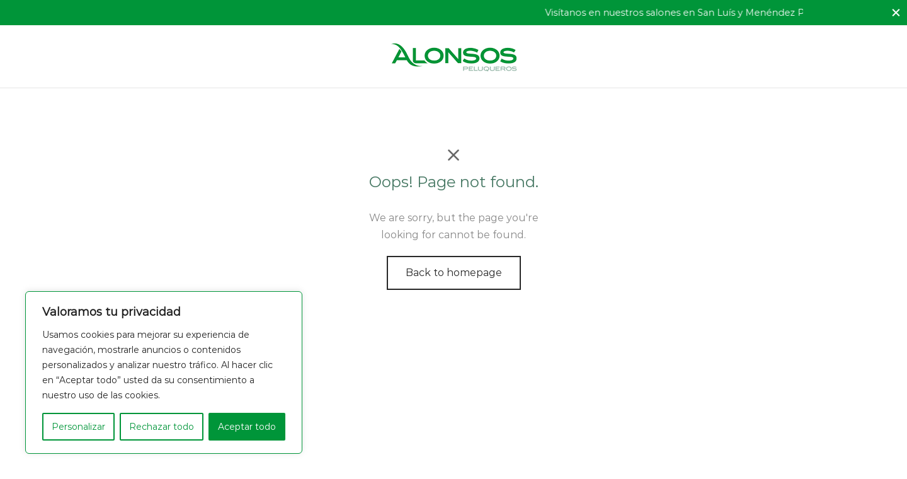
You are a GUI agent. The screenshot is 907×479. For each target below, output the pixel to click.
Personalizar (78, 426)
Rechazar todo (161, 426)
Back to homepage (454, 273)
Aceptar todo (247, 426)
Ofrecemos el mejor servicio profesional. (211, 12)
